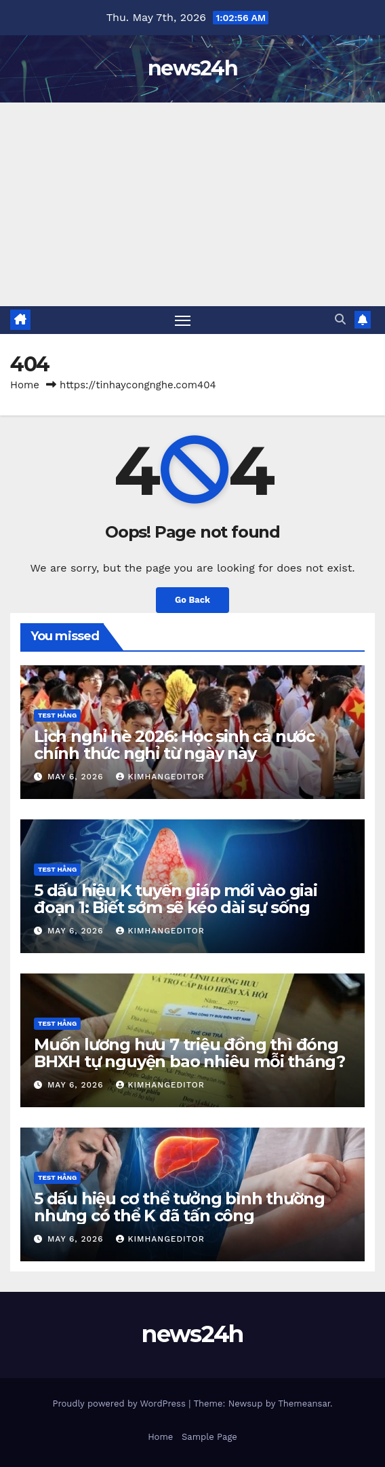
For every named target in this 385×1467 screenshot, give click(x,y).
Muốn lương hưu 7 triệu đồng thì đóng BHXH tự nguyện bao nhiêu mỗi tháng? (189, 1053)
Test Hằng (57, 715)
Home (24, 385)
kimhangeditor (160, 776)
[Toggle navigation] (183, 320)
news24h (192, 68)
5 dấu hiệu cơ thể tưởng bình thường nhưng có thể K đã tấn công (179, 1207)
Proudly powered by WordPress (120, 1403)
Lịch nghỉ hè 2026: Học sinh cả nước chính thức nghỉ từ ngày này (174, 744)
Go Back (192, 600)
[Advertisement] (192, 204)
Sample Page (209, 1437)
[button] (340, 319)
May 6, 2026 (76, 776)
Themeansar (304, 1403)
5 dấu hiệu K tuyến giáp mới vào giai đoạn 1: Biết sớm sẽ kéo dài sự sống (175, 898)
